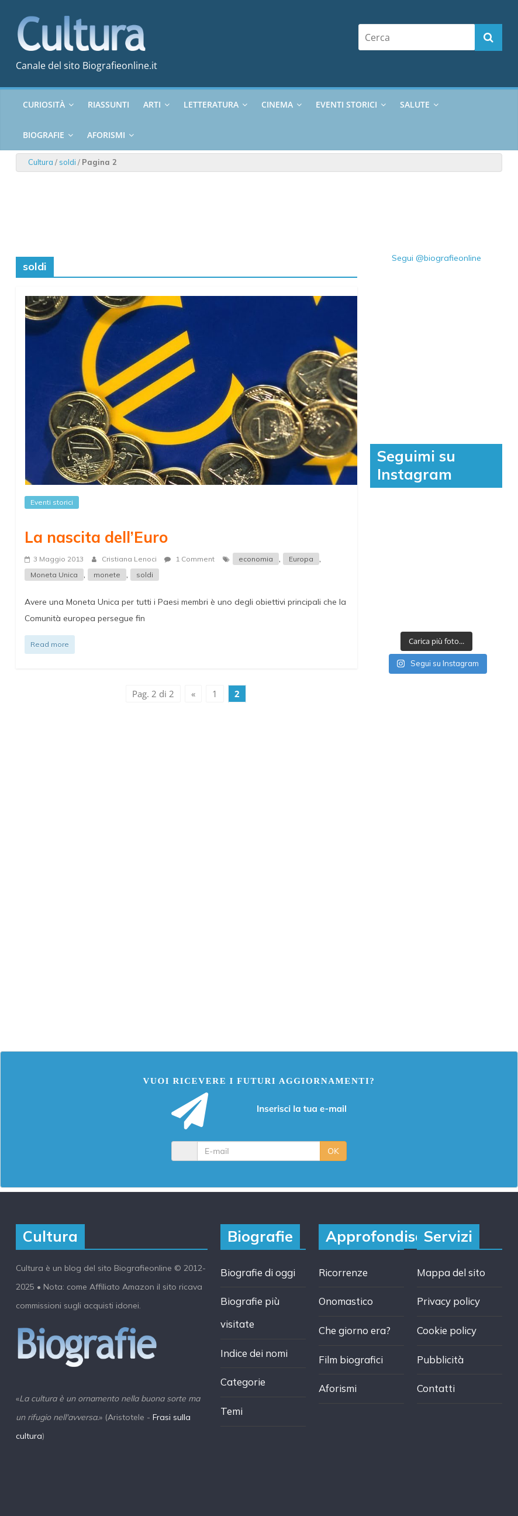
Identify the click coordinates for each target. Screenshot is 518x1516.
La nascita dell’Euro (96, 537)
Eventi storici (346, 104)
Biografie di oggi (257, 1272)
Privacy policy (448, 1301)
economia (256, 558)
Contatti (436, 1388)
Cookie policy (446, 1330)
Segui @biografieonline (436, 258)
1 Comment (189, 558)
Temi (231, 1411)
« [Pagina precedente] (193, 694)
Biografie (43, 134)
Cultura (40, 162)
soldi (67, 162)
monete (107, 574)
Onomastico (346, 1301)
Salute (415, 104)
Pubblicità (440, 1359)
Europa (301, 558)
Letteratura (211, 104)
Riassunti (108, 104)
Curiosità (44, 104)
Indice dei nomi (254, 1353)
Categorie (242, 1382)
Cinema (277, 104)
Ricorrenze (343, 1272)
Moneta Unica (54, 574)
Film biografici (351, 1359)
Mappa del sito (451, 1272)
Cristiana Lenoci (130, 558)
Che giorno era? (355, 1330)
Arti (152, 104)
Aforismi (106, 134)
